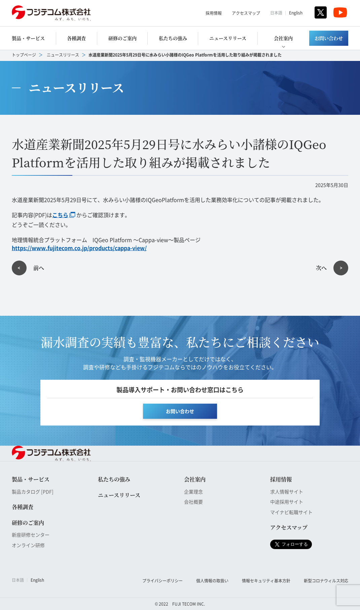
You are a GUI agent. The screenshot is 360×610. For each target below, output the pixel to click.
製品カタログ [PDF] (32, 491)
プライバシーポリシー (162, 580)
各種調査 (76, 38)
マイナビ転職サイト (291, 512)
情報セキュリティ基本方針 (266, 580)
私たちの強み (173, 38)
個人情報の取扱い (212, 580)
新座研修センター (30, 534)
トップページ (24, 55)
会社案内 (283, 38)
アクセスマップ (246, 13)
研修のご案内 (122, 38)
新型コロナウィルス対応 (326, 580)
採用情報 (214, 13)
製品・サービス (28, 38)
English (295, 12)
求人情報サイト (286, 491)
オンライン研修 (28, 545)
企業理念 (193, 491)
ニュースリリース (227, 38)
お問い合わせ (329, 38)
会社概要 (193, 501)
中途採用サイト (286, 501)
